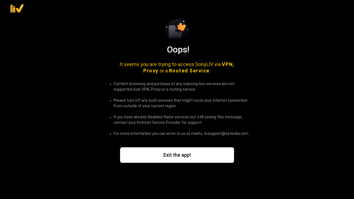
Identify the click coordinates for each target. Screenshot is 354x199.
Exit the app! (177, 155)
